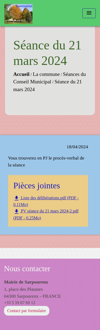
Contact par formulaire (26, 310)
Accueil (21, 74)
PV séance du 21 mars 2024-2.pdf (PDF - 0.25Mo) (46, 214)
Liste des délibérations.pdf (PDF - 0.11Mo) (46, 201)
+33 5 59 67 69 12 (19, 302)
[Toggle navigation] (89, 13)
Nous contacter (27, 268)
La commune (46, 74)
